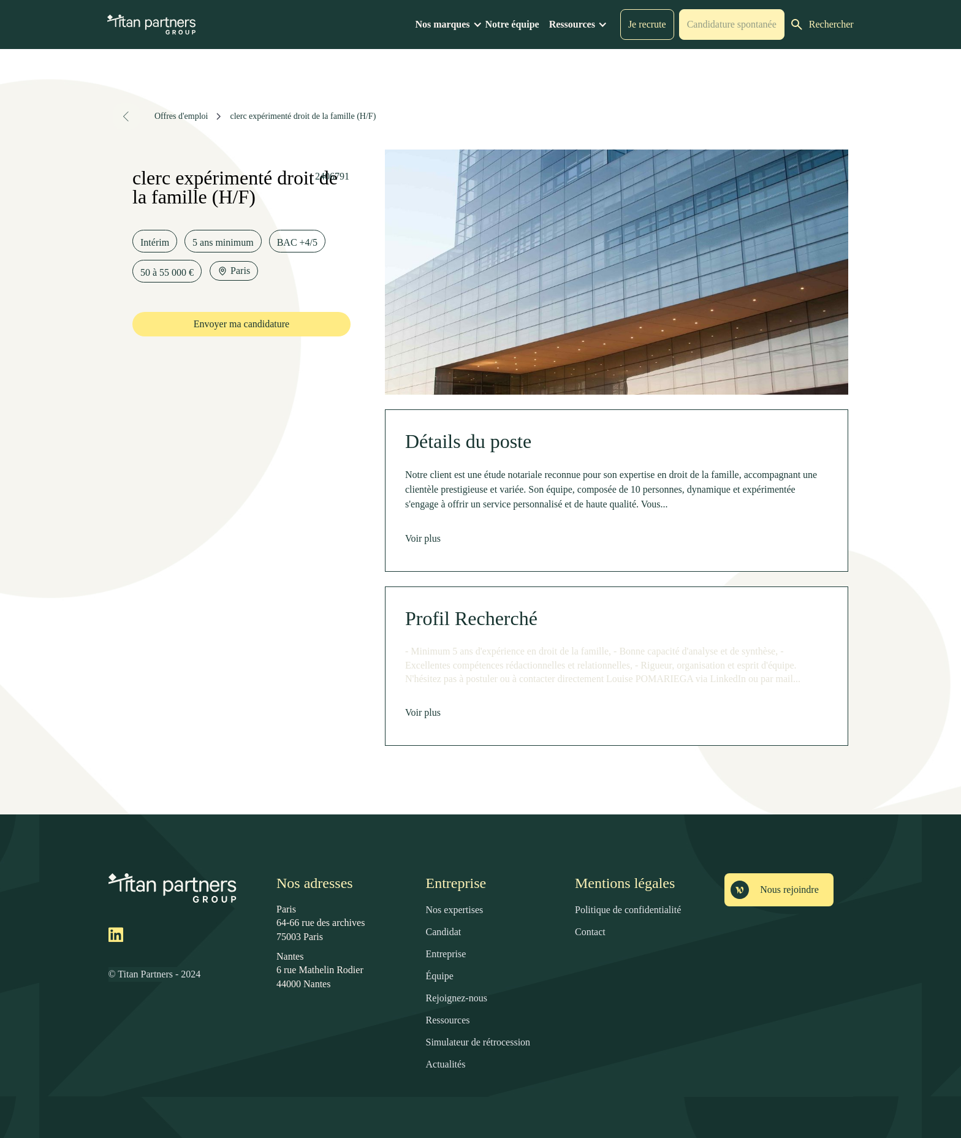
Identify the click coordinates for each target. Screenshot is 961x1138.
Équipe (440, 976)
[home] (151, 24)
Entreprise (446, 954)
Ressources (448, 1020)
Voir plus (423, 538)
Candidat (444, 932)
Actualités (446, 1064)
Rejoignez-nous (456, 998)
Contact (590, 932)
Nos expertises (455, 910)
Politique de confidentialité (628, 910)
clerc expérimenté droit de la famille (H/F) (303, 116)
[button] (450, 24)
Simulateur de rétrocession (478, 1042)
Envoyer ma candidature (241, 324)
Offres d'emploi (181, 116)
